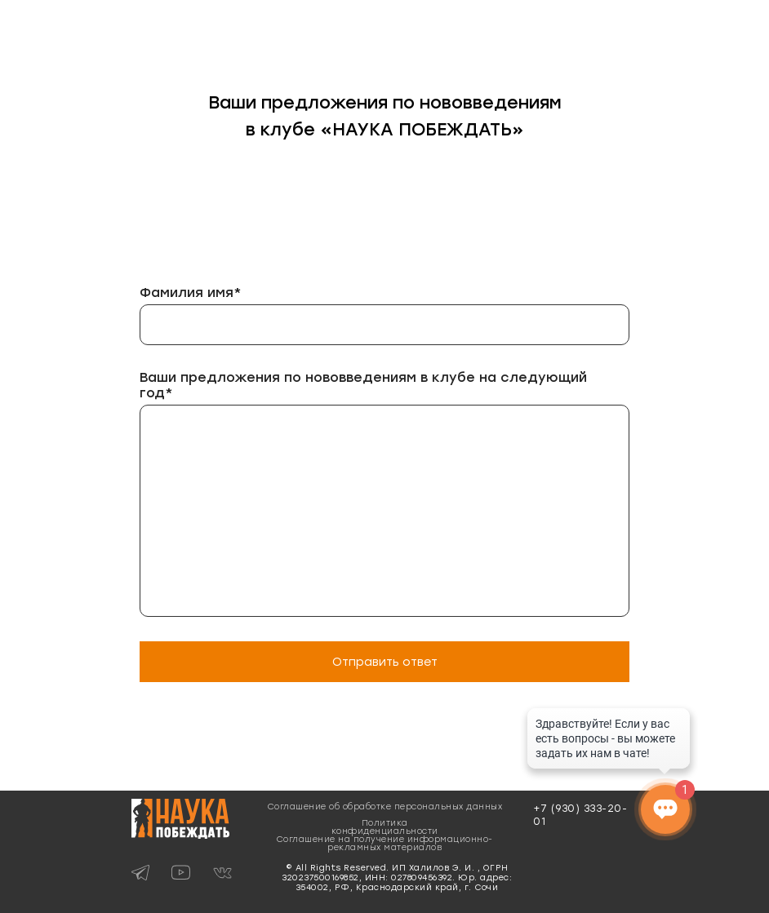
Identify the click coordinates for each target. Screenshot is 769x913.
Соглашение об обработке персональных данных (385, 806)
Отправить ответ (385, 662)
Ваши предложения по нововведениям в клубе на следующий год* (363, 385)
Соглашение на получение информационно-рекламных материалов (385, 843)
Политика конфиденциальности (384, 827)
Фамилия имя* (191, 292)
